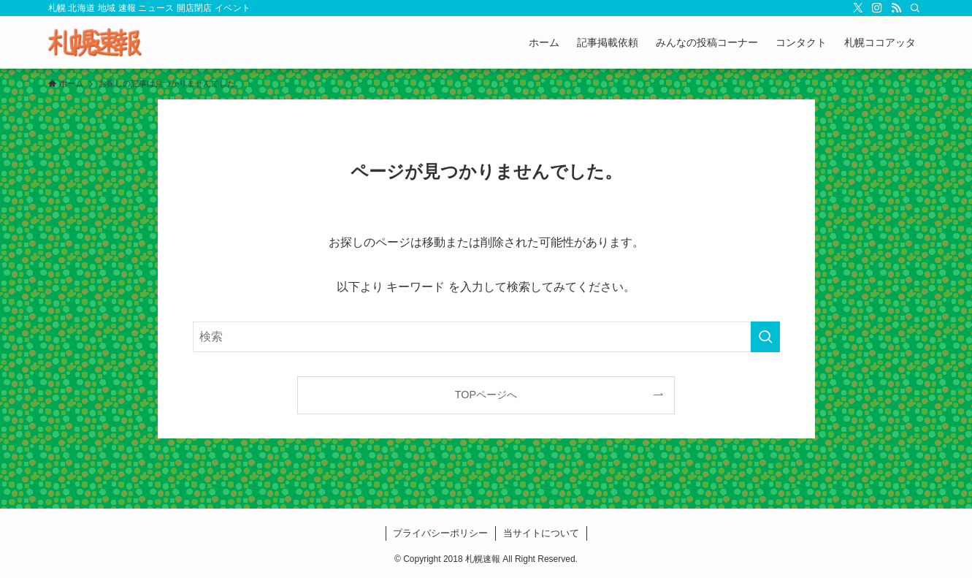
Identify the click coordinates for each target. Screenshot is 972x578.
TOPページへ (486, 394)
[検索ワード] (486, 337)
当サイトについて (541, 533)
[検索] (915, 8)
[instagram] (877, 8)
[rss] (896, 8)
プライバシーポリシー (440, 533)
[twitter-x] (858, 8)
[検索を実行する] (765, 337)
